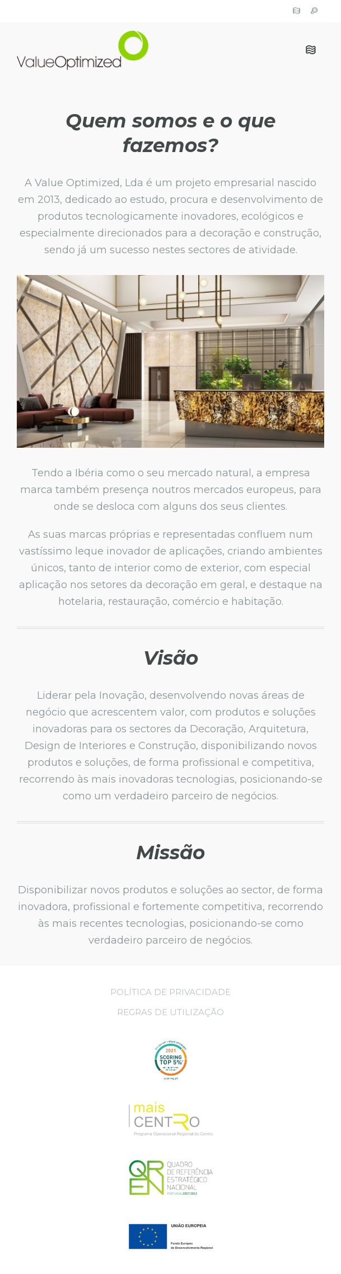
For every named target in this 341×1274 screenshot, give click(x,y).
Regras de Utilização (170, 1012)
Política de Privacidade (170, 992)
